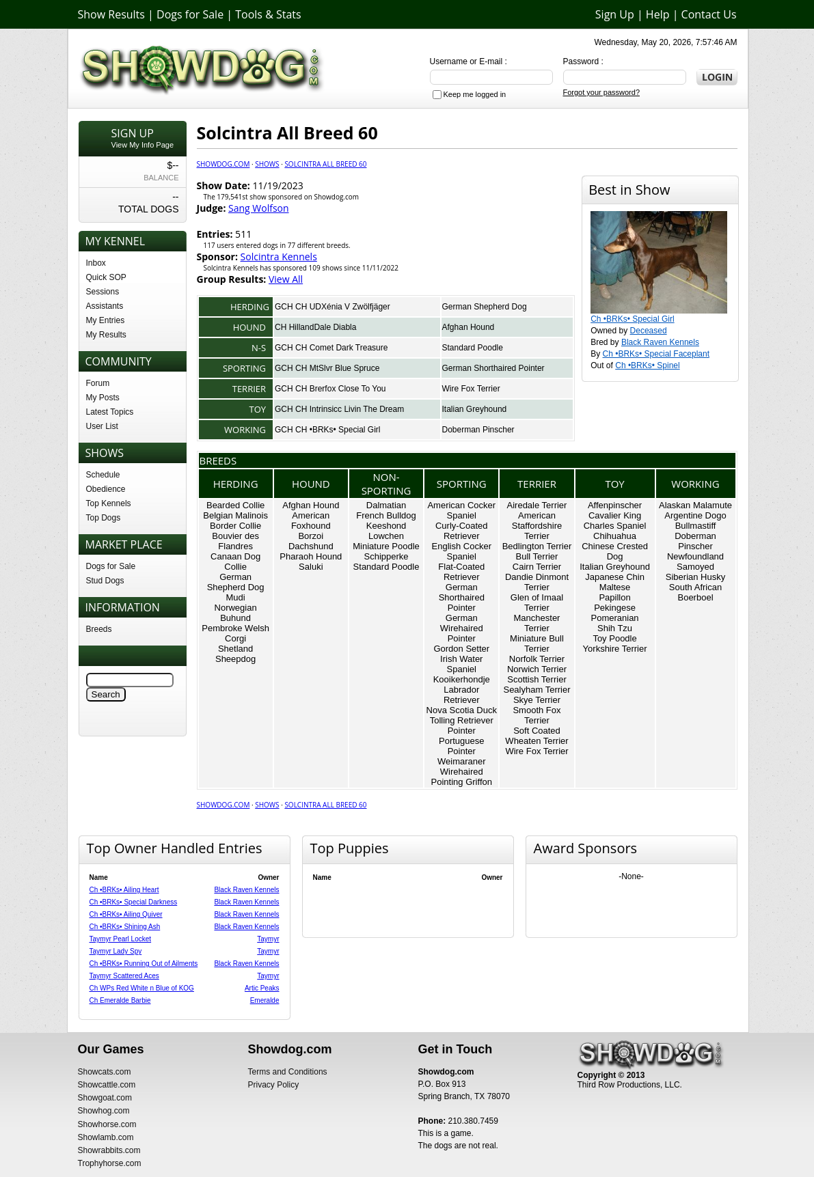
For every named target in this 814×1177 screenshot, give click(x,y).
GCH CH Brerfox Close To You (330, 388)
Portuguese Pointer (462, 746)
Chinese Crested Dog (615, 551)
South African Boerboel (695, 592)
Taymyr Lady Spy (116, 951)
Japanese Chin (615, 577)
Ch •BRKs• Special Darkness (134, 902)
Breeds (99, 629)
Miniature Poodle (386, 546)
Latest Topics (110, 412)
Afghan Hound (468, 327)
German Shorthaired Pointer (493, 368)
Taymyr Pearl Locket (121, 939)
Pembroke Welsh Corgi (235, 633)
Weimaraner (461, 761)
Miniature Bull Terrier (537, 643)
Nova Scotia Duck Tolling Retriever (461, 715)
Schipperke (386, 556)
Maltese (615, 587)
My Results (106, 335)
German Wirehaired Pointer (461, 628)
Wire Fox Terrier (471, 388)
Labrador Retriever (462, 694)
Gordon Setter (461, 648)
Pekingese (615, 608)
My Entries (105, 320)
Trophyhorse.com (109, 1163)
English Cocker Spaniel (461, 551)
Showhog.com (104, 1111)
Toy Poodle (614, 638)
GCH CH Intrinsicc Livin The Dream (339, 409)
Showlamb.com (106, 1137)
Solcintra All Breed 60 (325, 164)
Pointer (462, 730)
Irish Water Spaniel (461, 664)
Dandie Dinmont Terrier (537, 582)
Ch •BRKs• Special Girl (632, 319)
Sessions (103, 291)
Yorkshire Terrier (615, 648)
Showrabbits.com (109, 1150)
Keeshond (386, 526)
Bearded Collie (235, 505)
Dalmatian (386, 505)
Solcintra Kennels (279, 256)
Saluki (311, 567)
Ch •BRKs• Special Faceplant (656, 354)
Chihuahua (614, 536)
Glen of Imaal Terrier (537, 602)
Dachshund (311, 546)
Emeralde (265, 1000)
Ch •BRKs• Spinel (647, 365)
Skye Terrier (536, 700)
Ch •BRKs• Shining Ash (125, 926)
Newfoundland (695, 556)
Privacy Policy (273, 1085)
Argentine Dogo (695, 515)
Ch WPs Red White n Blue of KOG (142, 988)
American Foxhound (311, 520)
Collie (235, 567)
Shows (267, 164)
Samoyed (695, 567)
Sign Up (614, 14)
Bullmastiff (695, 526)
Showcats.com (104, 1072)
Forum (98, 383)
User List (102, 426)
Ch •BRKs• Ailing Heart (124, 890)
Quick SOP (106, 277)
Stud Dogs (105, 580)
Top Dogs (103, 518)
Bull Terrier (537, 556)
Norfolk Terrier (537, 659)
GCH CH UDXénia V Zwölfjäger (332, 306)
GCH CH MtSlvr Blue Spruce (327, 368)
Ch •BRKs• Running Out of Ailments (144, 963)
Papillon (614, 597)
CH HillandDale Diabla (315, 327)
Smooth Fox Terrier (536, 715)
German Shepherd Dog (484, 306)
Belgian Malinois (235, 515)
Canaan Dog (235, 556)
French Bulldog (386, 515)
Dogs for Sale (190, 14)
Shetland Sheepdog (235, 653)
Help (658, 14)
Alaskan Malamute (695, 505)
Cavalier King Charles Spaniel (615, 520)
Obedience (106, 489)
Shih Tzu (614, 628)
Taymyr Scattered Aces (124, 976)
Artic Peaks (262, 988)
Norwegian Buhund (236, 613)
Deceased (648, 330)
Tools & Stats (268, 14)
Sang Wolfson (258, 208)
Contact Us (709, 14)
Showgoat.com (105, 1098)
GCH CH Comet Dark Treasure (331, 347)
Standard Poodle (472, 347)
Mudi (235, 597)
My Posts (103, 397)
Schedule (103, 475)
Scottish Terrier (536, 679)
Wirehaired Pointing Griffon (461, 776)
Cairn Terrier (537, 567)
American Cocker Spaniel (461, 510)
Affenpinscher (615, 505)
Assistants (105, 306)
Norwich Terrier (537, 669)
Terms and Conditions (287, 1072)
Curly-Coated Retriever (461, 531)
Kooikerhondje (461, 679)
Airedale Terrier (537, 505)
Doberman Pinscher (478, 429)
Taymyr (268, 939)
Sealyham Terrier (536, 689)
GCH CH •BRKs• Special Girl (327, 429)
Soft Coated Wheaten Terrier (536, 735)
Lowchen (386, 536)
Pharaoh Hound (311, 556)
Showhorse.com (107, 1124)
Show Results (111, 14)
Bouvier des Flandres (235, 541)
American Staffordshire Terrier (537, 525)
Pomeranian (615, 618)
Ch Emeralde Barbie (120, 1000)
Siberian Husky (695, 577)
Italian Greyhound (474, 409)
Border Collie (235, 526)
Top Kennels (108, 503)
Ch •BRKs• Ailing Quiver (126, 914)
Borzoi (310, 536)
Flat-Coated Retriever (461, 572)
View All (286, 279)
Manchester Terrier (537, 623)
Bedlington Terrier (537, 546)
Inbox (96, 263)
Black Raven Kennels (660, 342)
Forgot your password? (601, 92)
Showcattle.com (107, 1085)
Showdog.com (223, 164)
